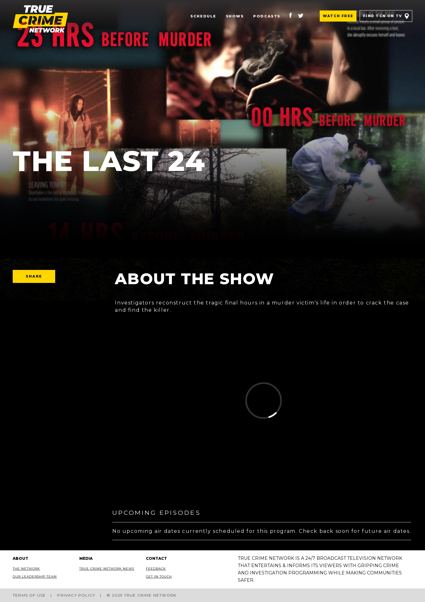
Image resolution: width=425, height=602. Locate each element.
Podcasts (266, 16)
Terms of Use (29, 595)
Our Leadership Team (35, 576)
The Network (26, 568)
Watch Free (338, 16)
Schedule (203, 16)
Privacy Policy (76, 595)
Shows (235, 16)
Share (34, 276)
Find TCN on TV (382, 16)
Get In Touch (159, 576)
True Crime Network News (106, 568)
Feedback (156, 568)
